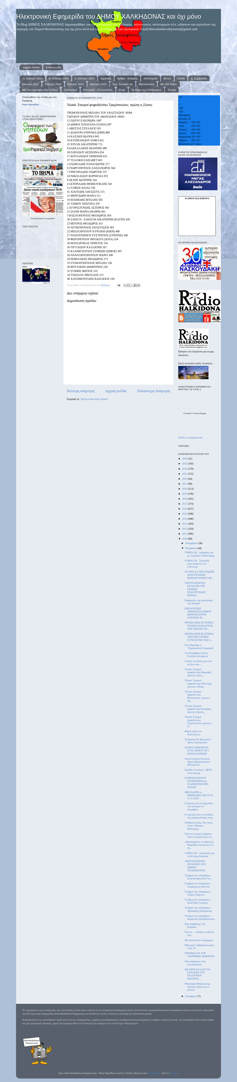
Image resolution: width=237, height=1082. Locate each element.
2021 (185, 483)
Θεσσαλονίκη (146, 84)
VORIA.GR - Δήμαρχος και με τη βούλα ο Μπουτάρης (200, 554)
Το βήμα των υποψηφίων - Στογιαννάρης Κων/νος (198, 877)
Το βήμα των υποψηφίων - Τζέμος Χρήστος (198, 893)
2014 (185, 518)
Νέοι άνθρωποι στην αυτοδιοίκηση (195, 963)
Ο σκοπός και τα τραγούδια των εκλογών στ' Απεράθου (199, 806)
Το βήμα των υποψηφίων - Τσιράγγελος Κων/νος (198, 885)
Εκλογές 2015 (53, 84)
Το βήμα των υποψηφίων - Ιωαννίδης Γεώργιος (198, 901)
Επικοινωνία (53, 67)
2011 (185, 533)
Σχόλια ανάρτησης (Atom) (94, 399)
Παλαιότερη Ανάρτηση (153, 391)
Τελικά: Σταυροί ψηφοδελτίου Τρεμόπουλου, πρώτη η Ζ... (198, 722)
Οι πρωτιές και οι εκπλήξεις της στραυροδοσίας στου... (200, 816)
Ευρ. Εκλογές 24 (122, 84)
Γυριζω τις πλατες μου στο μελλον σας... (198, 663)
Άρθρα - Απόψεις (127, 78)
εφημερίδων (50, 218)
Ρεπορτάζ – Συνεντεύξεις (98, 89)
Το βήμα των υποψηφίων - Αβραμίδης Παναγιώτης (198, 909)
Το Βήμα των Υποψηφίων (146, 89)
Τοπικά (172, 89)
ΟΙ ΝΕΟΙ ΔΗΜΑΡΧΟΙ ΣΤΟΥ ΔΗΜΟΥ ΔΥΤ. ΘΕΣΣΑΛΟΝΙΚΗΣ (197, 750)
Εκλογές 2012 (30, 84)
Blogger (174, 1073)
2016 (185, 508)
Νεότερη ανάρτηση (81, 391)
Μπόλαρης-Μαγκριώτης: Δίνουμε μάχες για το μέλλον (197, 986)
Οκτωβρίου (191, 996)
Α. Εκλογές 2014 (33, 78)
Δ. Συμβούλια (199, 78)
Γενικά (181, 78)
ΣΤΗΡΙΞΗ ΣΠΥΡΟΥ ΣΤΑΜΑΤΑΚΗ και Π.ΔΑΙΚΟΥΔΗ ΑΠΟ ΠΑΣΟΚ (197, 783)
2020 (185, 488)
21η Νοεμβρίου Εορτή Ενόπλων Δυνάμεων (196, 655)
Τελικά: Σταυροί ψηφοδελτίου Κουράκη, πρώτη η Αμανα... (198, 709)
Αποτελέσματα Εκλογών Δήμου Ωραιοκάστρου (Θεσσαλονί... (197, 761)
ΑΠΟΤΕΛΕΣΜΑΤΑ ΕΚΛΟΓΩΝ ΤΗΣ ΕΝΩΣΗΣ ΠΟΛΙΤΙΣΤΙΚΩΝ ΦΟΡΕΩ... (195, 589)
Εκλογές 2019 (76, 84)
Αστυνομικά (150, 78)
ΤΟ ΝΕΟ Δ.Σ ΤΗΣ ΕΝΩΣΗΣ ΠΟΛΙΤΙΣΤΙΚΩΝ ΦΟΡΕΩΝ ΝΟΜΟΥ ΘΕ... (200, 574)
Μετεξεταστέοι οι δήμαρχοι (199, 940)
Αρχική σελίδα (31, 67)
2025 (185, 463)
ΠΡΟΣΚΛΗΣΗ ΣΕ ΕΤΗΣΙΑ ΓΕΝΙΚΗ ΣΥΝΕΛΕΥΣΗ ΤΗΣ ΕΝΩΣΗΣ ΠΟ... (199, 625)
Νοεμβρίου (191, 548)
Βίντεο (167, 78)
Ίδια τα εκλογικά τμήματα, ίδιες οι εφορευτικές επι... (199, 835)
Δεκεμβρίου (191, 543)
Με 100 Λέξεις (168, 84)
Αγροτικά (106, 78)
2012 (185, 528)
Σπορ (122, 89)
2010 (185, 538)
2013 (185, 523)
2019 (185, 493)
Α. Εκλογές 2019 (58, 78)
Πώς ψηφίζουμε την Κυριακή (195, 925)
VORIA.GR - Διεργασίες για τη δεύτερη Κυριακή (199, 855)
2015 (185, 513)
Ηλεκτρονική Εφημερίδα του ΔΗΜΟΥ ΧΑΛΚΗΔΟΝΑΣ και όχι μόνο (108, 16)
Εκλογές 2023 (98, 84)
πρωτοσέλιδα (38, 218)
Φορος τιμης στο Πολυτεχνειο (193, 733)
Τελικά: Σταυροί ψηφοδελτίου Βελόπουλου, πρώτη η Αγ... (197, 696)
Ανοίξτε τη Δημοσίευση (190, 437)
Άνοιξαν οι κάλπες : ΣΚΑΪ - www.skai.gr (199, 771)
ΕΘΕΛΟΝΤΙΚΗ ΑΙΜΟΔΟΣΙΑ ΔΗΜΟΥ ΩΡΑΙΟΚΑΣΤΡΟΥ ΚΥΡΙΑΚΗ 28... (198, 613)
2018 (185, 498)
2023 (185, 473)
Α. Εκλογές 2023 (84, 78)
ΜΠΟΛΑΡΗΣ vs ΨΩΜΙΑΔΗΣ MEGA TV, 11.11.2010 (199, 795)
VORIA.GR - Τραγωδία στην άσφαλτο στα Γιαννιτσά (197, 563)
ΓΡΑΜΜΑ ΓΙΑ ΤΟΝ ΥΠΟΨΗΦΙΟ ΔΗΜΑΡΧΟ (199, 955)
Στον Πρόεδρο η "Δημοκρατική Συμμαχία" (199, 646)
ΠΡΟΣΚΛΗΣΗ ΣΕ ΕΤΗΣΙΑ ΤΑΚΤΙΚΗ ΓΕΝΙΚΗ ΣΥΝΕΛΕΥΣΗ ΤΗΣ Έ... (199, 636)
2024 (185, 468)
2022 (185, 478)
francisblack (154, 1073)
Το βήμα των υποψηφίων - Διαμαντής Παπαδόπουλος (200, 917)
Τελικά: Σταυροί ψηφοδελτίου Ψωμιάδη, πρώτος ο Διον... (198, 672)
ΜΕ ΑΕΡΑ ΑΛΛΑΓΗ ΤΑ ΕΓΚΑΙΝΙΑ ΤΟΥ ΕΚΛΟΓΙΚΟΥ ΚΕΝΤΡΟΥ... (197, 974)
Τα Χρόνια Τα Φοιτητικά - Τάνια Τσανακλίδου (198, 741)
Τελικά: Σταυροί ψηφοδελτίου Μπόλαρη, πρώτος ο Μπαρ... (198, 683)
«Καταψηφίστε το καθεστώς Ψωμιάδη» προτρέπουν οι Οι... (199, 845)
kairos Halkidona (197, 198)
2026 (185, 458)
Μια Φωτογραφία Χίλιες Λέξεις (40, 89)
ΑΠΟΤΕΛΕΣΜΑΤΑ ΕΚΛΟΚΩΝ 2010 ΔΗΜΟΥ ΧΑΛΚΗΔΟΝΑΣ (195, 866)
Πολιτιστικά (70, 89)
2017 (185, 503)
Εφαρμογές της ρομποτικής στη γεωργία (199, 602)
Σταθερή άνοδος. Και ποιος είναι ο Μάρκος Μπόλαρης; (199, 825)
